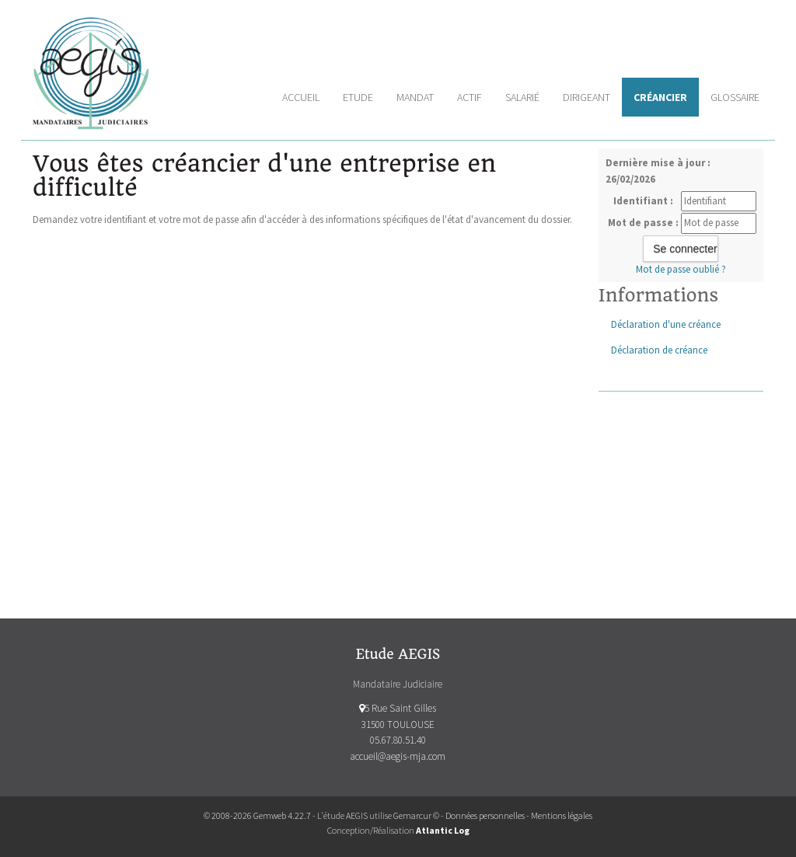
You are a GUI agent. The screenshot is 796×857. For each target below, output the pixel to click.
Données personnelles (485, 815)
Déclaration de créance (659, 350)
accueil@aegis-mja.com (397, 756)
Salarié (522, 97)
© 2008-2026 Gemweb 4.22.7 (257, 815)
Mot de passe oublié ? (681, 269)
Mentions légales (561, 815)
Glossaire (734, 97)
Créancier (660, 97)
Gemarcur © (416, 815)
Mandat (415, 97)
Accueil (300, 97)
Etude (358, 97)
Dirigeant (586, 97)
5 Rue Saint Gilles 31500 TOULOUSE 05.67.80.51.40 (397, 724)
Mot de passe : (643, 222)
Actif (469, 97)
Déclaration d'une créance (666, 324)
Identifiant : (643, 200)
